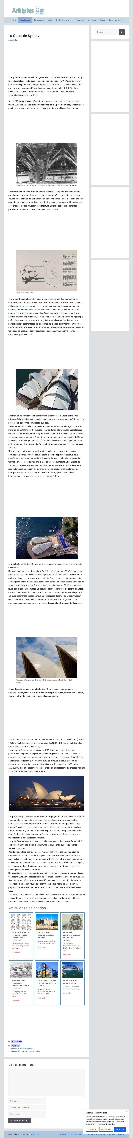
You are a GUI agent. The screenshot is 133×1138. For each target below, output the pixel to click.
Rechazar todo (106, 1129)
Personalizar (92, 1129)
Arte (50, 20)
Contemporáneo (115, 20)
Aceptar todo (119, 1129)
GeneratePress (34, 1134)
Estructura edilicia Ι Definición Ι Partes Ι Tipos (47, 983)
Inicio (14, 20)
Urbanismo (92, 20)
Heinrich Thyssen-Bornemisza (22, 1048)
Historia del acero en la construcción (25, 1051)
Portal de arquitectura (91, 1134)
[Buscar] (122, 32)
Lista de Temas (105, 1134)
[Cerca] (126, 1111)
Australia (15, 1046)
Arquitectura (25, 20)
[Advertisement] (46, 60)
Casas (102, 20)
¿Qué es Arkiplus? (118, 1134)
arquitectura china (21, 306)
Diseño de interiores (63, 20)
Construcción (39, 20)
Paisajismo (80, 20)
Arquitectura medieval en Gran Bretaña (46, 935)
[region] (106, 1121)
